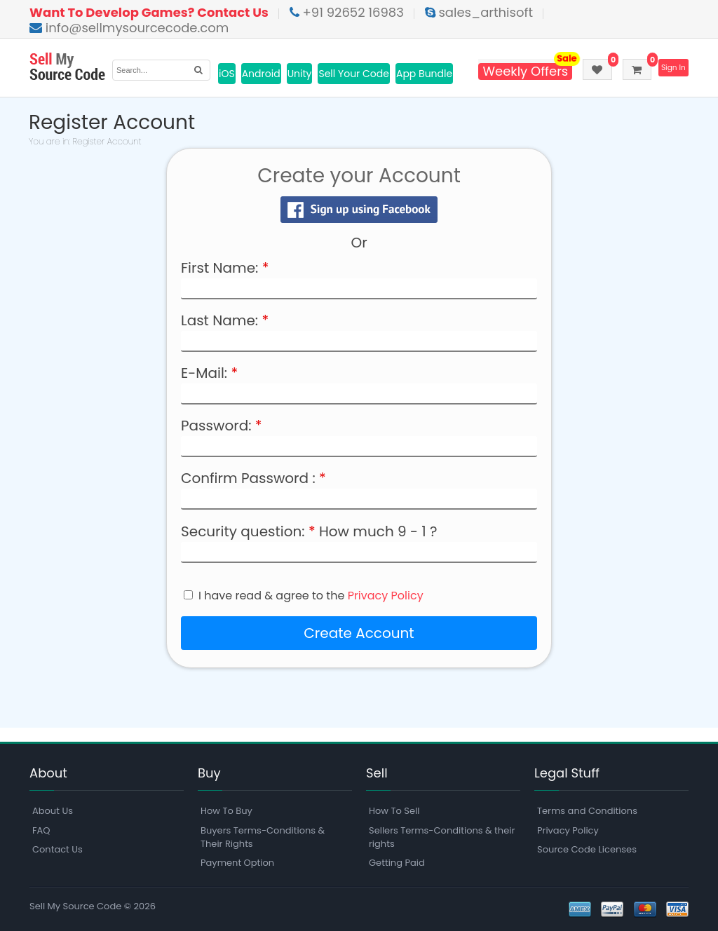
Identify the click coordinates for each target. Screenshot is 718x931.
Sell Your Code (353, 74)
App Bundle (424, 74)
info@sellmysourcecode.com (129, 27)
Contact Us (57, 849)
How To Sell (394, 810)
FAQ (41, 830)
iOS (227, 74)
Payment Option (237, 862)
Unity (299, 74)
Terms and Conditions (587, 810)
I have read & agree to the (311, 596)
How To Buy (226, 810)
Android (261, 74)
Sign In (671, 68)
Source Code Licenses (587, 849)
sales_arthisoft (479, 12)
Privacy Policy (386, 595)
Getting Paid (397, 862)
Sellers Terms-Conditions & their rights (442, 837)
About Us (52, 810)
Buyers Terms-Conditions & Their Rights (263, 837)
